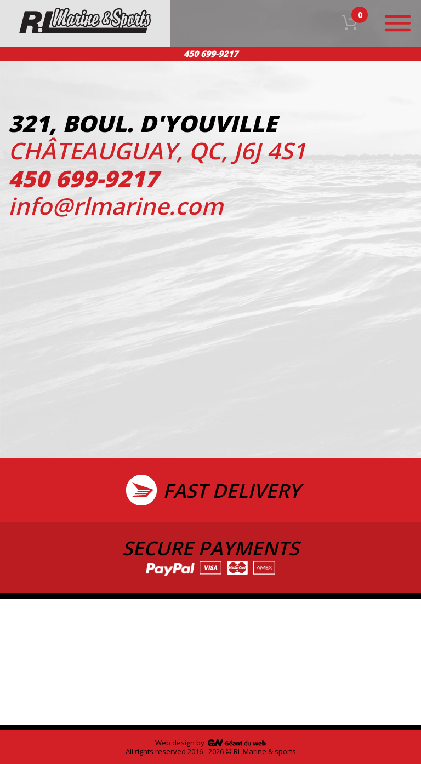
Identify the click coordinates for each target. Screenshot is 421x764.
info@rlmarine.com (115, 205)
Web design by (179, 742)
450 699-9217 (211, 54)
